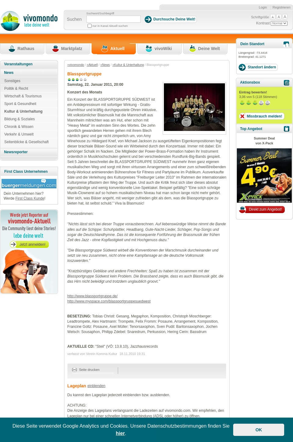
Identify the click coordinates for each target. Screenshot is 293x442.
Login (263, 7)
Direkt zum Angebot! (265, 209)
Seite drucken (86, 369)
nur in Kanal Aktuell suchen (110, 25)
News (8, 73)
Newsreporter (15, 152)
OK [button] (258, 429)
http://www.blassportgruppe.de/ (92, 296)
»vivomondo (75, 65)
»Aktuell (92, 65)
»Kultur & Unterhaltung (128, 65)
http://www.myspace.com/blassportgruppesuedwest (109, 301)
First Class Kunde (29, 198)
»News (105, 65)
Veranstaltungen (18, 64)
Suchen (74, 19)
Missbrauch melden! (264, 116)
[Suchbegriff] (113, 19)
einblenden (96, 386)
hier (120, 433)
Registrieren (282, 7)
